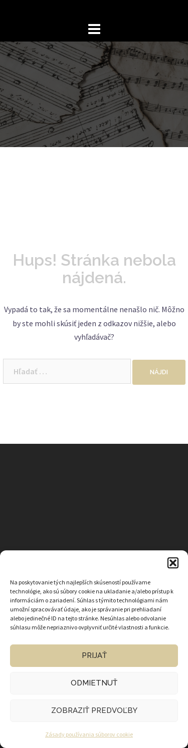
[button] (173, 563)
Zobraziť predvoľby (94, 710)
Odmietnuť (94, 682)
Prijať (94, 655)
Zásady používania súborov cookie (89, 734)
